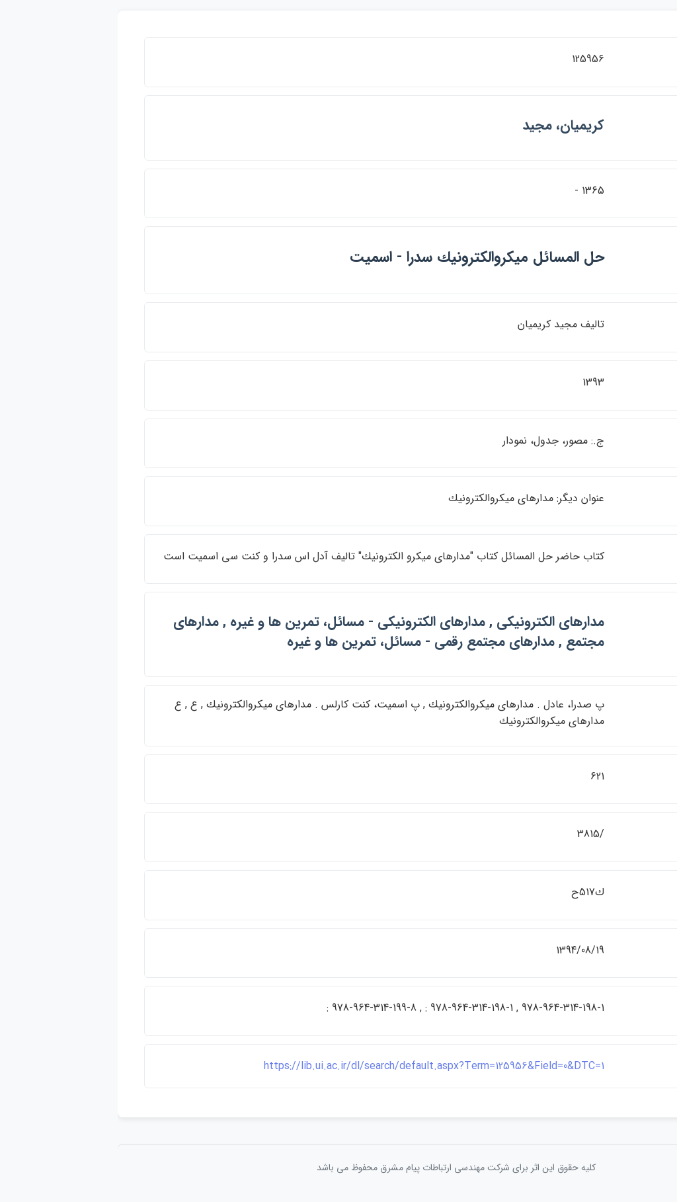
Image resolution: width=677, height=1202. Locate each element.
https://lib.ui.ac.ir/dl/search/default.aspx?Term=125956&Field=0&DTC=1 (316, 1066)
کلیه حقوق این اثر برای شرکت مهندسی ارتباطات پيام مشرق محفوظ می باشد (338, 1167)
